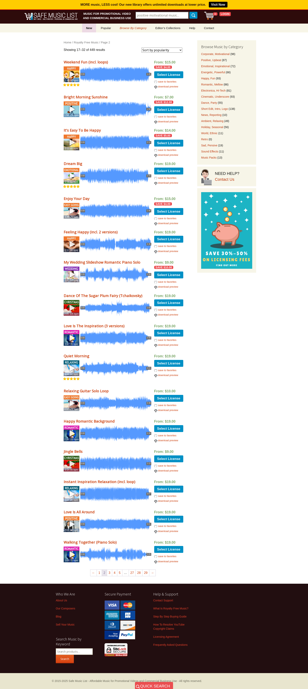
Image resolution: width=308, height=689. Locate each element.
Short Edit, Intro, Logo (214, 108)
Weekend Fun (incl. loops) (86, 62)
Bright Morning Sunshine (86, 96)
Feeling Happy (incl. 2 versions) (90, 231)
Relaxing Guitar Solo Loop (86, 390)
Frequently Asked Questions (170, 644)
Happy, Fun (208, 78)
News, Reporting (211, 115)
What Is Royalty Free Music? (170, 608)
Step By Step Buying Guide (170, 616)
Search (64, 659)
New (89, 28)
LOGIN (225, 14)
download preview (168, 86)
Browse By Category (133, 28)
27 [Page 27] (132, 572)
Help (192, 28)
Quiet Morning (76, 355)
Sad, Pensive (209, 145)
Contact (209, 28)
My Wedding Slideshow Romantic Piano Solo (102, 262)
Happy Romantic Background (89, 421)
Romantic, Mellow (212, 84)
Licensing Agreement (166, 636)
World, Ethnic (209, 133)
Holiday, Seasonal (212, 127)
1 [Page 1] (99, 572)
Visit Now (218, 4)
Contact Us (224, 179)
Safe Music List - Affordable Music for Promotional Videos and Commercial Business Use (123, 681)
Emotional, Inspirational (215, 66)
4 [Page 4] (115, 572)
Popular (106, 28)
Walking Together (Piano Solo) (90, 542)
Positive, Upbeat (211, 60)
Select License (168, 75)
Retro (204, 139)
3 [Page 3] (109, 572)
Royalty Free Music (86, 42)
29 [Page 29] (146, 572)
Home (67, 42)
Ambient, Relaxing (212, 121)
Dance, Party (209, 102)
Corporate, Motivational (215, 54)
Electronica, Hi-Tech (213, 90)
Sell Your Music (65, 624)
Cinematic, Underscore (215, 96)
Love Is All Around (79, 511)
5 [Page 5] (120, 572)
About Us (61, 600)
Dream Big (73, 163)
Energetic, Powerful (213, 72)
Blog (58, 616)
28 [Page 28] (139, 572)
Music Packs (209, 157)
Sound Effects (209, 151)
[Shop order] (161, 50)
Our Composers (65, 608)
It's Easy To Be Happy (82, 130)
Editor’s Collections (168, 28)
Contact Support (163, 600)
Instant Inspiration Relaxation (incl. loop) (99, 481)
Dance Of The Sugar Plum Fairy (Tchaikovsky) (103, 295)
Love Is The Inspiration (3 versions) (94, 325)
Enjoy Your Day (76, 198)
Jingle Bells (73, 451)
